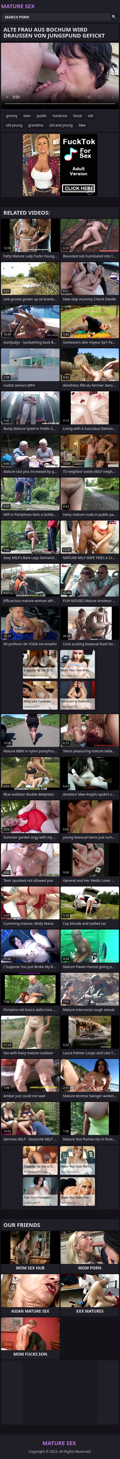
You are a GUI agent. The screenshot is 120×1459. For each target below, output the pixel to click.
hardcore (60, 115)
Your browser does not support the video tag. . (60, 76)
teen (27, 115)
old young (14, 125)
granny (11, 115)
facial (77, 115)
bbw (82, 125)
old (90, 115)
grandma (35, 125)
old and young (61, 125)
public (42, 115)
